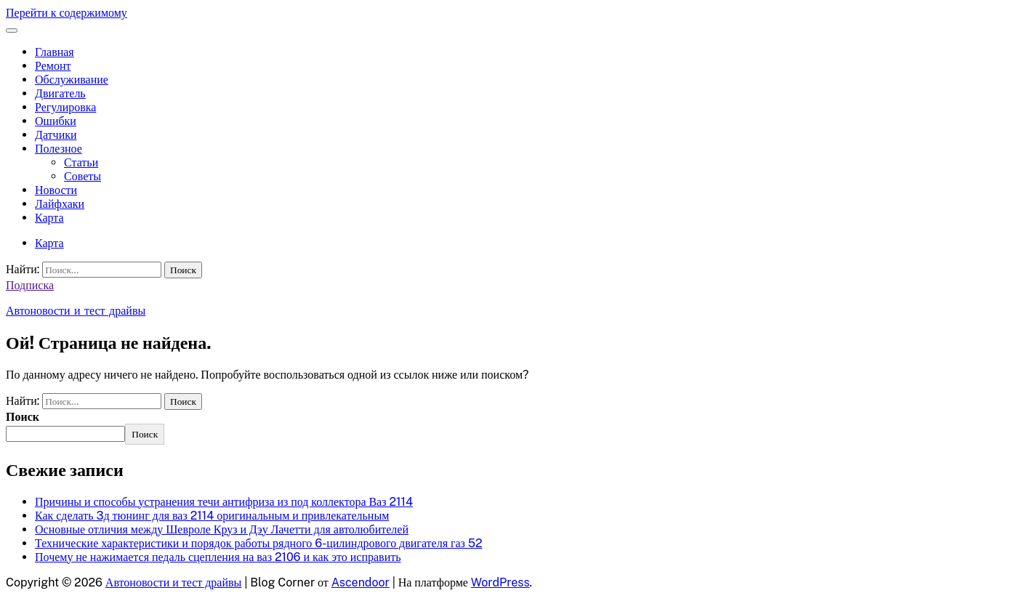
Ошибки (55, 121)
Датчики (56, 135)
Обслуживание (71, 79)
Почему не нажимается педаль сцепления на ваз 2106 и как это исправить (218, 557)
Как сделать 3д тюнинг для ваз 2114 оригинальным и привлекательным (212, 516)
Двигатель (60, 93)
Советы (82, 176)
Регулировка (65, 107)
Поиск (22, 417)
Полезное (58, 149)
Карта (49, 218)
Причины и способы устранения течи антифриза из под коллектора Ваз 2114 (224, 502)
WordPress (500, 582)
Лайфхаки (59, 204)
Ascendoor (360, 582)
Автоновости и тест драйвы (75, 311)
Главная (54, 52)
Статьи (81, 162)
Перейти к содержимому (66, 13)
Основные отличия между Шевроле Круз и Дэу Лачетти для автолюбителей (222, 529)
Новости (56, 190)
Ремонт (53, 66)
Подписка (30, 285)
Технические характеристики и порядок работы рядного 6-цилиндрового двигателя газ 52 (259, 543)
